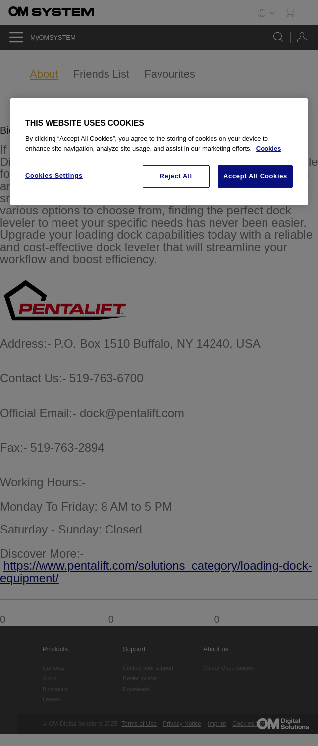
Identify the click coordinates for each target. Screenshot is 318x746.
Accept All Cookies (255, 176)
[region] (159, 151)
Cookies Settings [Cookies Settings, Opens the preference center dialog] (54, 175)
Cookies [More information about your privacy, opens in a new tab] (268, 148)
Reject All (175, 176)
